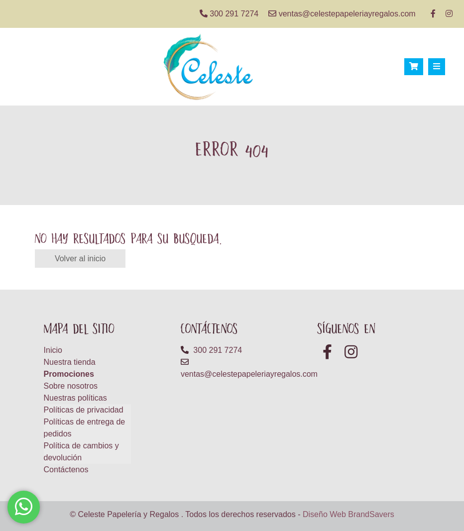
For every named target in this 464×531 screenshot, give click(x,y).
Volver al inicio (80, 258)
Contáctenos (66, 469)
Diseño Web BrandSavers (348, 514)
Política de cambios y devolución (81, 451)
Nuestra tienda (70, 362)
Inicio (53, 350)
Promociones (69, 374)
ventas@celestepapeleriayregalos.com (342, 13)
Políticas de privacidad (83, 410)
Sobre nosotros (71, 386)
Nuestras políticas (75, 398)
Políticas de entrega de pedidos (84, 428)
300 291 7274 (229, 13)
